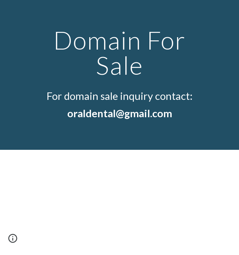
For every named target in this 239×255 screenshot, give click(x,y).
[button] (12, 240)
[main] (119, 53)
